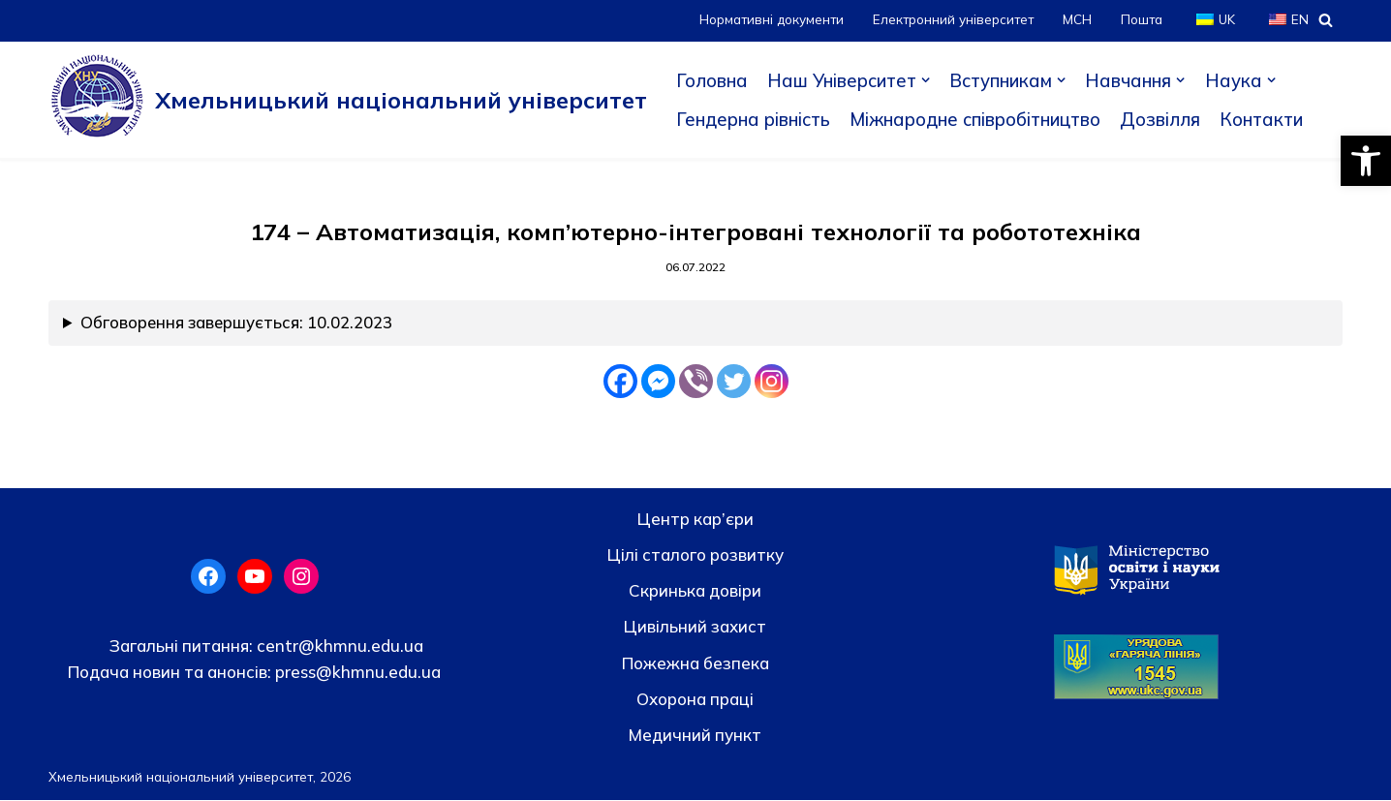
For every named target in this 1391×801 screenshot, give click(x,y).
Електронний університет (950, 20)
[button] (1366, 161)
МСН (1075, 20)
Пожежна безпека (695, 664)
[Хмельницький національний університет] (347, 99)
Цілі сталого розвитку (695, 555)
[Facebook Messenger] (658, 382)
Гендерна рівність (754, 119)
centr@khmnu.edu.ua (338, 646)
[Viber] (696, 382)
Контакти (1272, 119)
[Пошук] (1325, 20)
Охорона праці (695, 700)
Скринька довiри (695, 591)
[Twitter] (734, 382)
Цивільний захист (695, 628)
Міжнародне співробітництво (981, 119)
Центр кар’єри (695, 519)
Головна (712, 80)
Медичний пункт (695, 735)
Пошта (1140, 20)
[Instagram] (771, 382)
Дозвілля (1170, 119)
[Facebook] (620, 382)
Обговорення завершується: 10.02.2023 (237, 324)
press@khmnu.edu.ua (356, 672)
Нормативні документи (765, 20)
